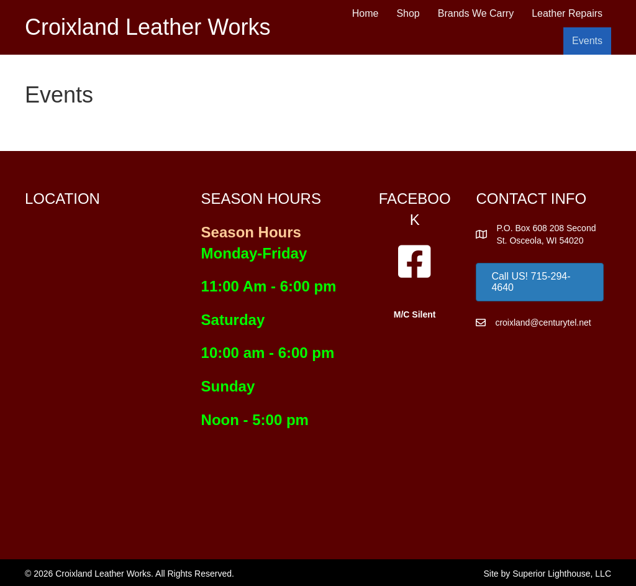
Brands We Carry (476, 13)
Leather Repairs (567, 13)
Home (365, 13)
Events (587, 40)
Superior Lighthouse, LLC (561, 574)
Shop (407, 13)
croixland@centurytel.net (543, 322)
